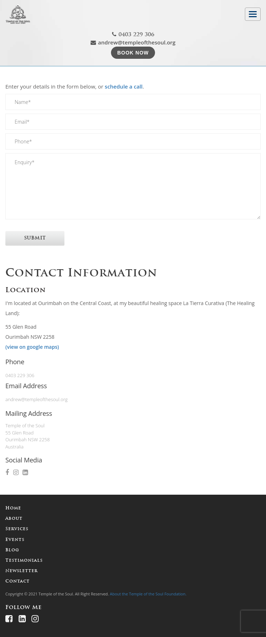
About (14, 519)
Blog (12, 550)
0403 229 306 (133, 35)
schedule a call (124, 86)
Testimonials (24, 560)
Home (13, 508)
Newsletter (21, 571)
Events (14, 540)
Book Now (133, 53)
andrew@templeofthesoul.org (133, 42)
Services (16, 529)
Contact (17, 581)
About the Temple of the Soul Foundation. (148, 593)
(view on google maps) (32, 346)
